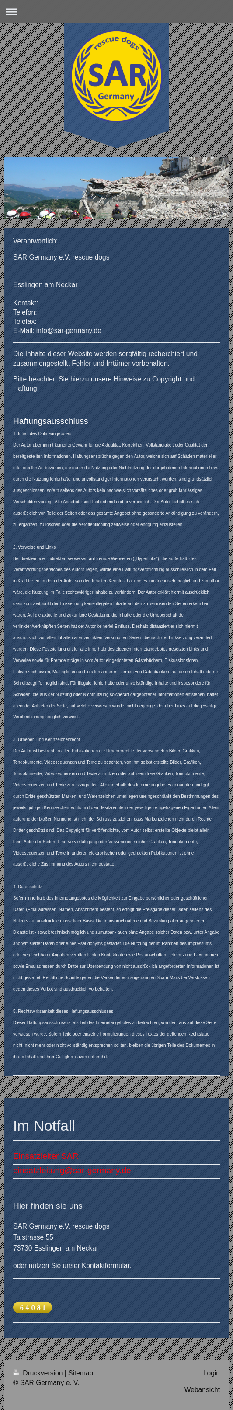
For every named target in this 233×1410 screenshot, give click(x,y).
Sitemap (80, 1373)
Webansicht (202, 1389)
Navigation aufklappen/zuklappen (116, 11)
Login (211, 1373)
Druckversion (39, 1373)
